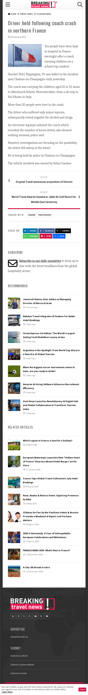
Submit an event (19, 673)
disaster (31, 215)
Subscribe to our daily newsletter (40, 261)
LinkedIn (30, 230)
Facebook (46, 230)
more (59, 236)
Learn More (7, 692)
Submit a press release (22, 664)
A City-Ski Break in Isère (36, 567)
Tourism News (43, 14)
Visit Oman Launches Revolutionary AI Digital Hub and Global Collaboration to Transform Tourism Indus (50, 405)
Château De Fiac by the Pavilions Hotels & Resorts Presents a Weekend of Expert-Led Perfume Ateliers (50, 516)
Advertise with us (19, 637)
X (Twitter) (63, 230)
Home (13, 14)
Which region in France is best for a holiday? (47, 440)
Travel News (26, 14)
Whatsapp (31, 236)
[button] (80, 5)
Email (46, 236)
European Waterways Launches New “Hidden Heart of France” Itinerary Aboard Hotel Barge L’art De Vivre (51, 461)
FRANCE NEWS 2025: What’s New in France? (46, 550)
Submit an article (19, 655)
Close (82, 689)
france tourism (44, 215)
